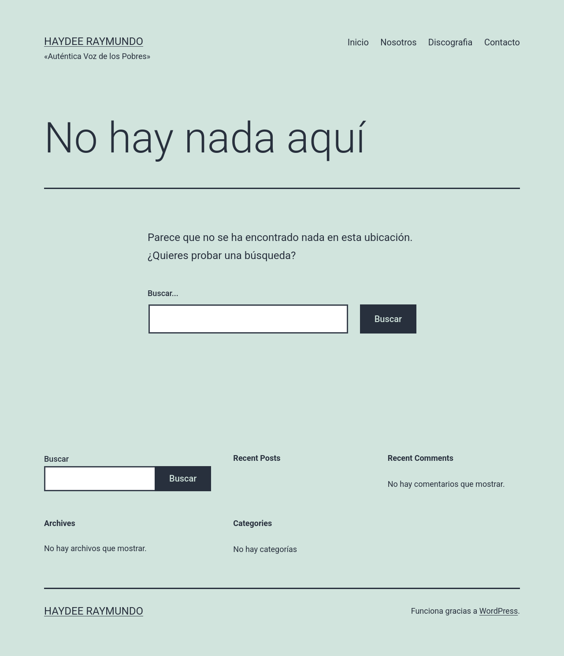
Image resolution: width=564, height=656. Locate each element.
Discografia (450, 42)
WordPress (498, 610)
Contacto (502, 42)
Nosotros (398, 42)
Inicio (358, 42)
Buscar (56, 458)
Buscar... (163, 293)
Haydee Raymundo (93, 41)
